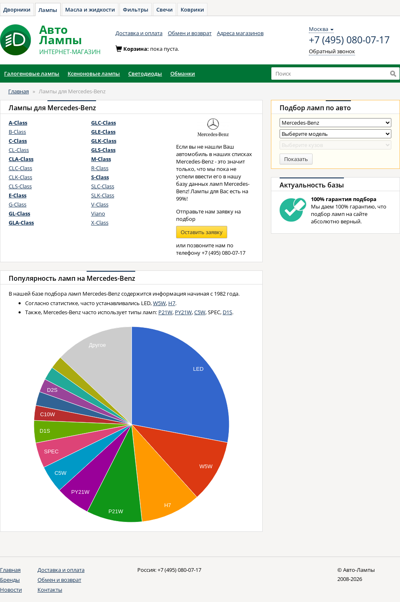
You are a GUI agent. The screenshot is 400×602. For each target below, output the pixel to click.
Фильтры (135, 9)
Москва (321, 29)
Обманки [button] (182, 73)
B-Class (17, 131)
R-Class (99, 168)
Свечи (164, 9)
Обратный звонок (332, 51)
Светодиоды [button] (145, 73)
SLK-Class (102, 195)
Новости (11, 589)
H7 (171, 303)
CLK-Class (20, 177)
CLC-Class (20, 168)
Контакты (50, 589)
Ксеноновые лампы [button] (94, 73)
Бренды (10, 579)
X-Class (99, 222)
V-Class (99, 204)
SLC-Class (102, 186)
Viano (98, 213)
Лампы (47, 10)
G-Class (17, 204)
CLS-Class (20, 186)
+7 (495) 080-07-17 (349, 40)
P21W (165, 312)
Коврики (192, 9)
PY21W (183, 312)
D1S (227, 312)
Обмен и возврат (190, 33)
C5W (199, 312)
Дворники (17, 9)
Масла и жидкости (90, 9)
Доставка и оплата (138, 33)
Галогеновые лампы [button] (31, 73)
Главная (18, 91)
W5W (159, 303)
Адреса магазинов (240, 33)
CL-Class (19, 150)
